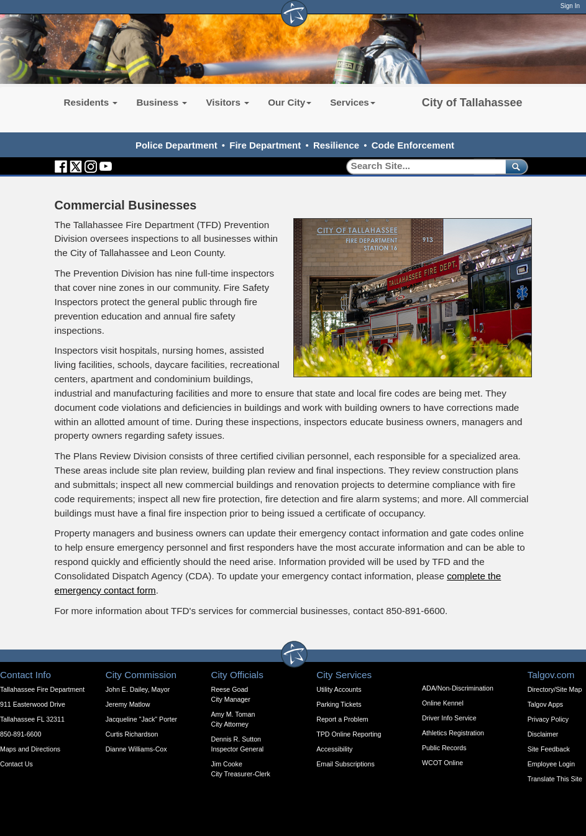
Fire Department (265, 145)
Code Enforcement (413, 145)
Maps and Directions (30, 749)
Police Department (176, 145)
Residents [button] (91, 102)
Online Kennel (443, 703)
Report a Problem (342, 719)
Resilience (336, 145)
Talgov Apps (545, 704)
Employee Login (551, 764)
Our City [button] (289, 102)
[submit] (514, 166)
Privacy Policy (548, 719)
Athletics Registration (453, 733)
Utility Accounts (338, 689)
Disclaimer (543, 734)
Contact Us (16, 764)
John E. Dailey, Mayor (138, 689)
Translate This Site (555, 779)
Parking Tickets (338, 704)
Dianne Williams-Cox (136, 749)
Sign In (570, 5)
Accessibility (334, 749)
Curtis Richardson (132, 734)
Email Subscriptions (345, 764)
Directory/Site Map (555, 689)
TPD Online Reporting (348, 734)
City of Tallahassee (472, 102)
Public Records (444, 747)
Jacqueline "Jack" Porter (141, 719)
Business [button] (161, 102)
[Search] (422, 166)
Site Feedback (549, 749)
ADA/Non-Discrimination (457, 688)
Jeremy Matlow (128, 704)
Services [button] (352, 102)
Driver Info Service (449, 718)
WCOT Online (442, 762)
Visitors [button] (227, 102)
